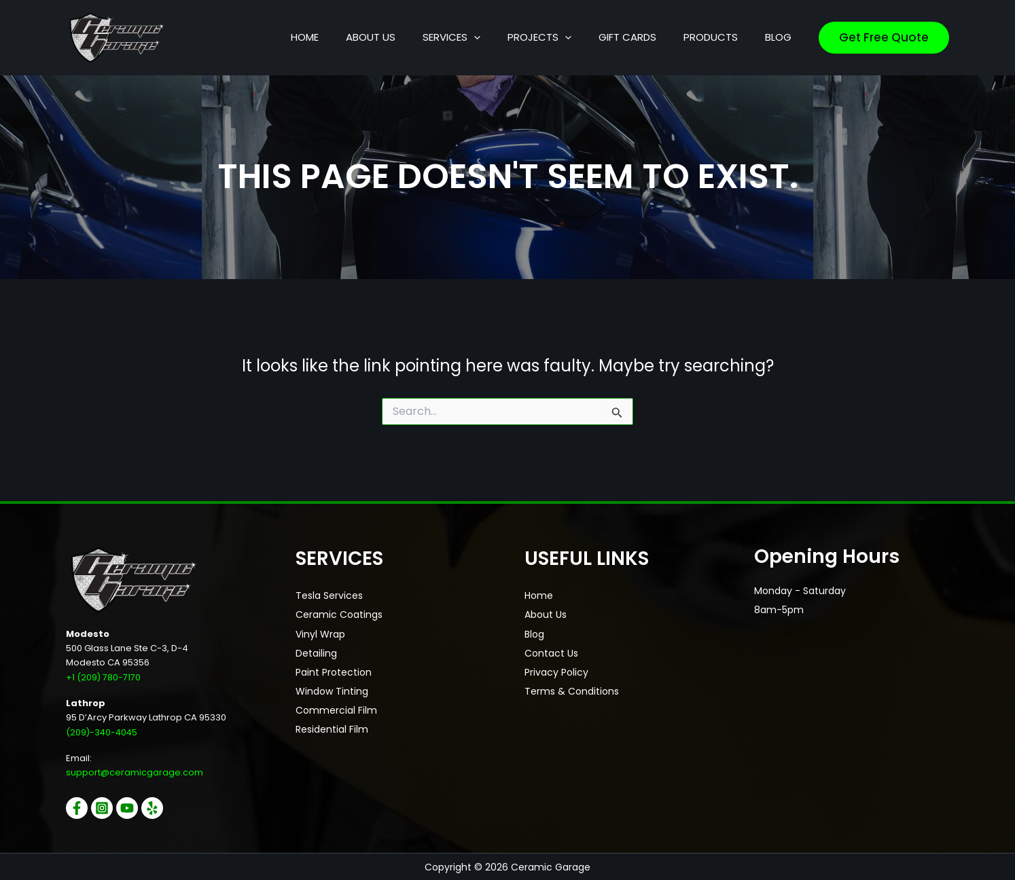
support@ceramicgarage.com (134, 772)
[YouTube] (134, 807)
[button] (535, 37)
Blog (534, 633)
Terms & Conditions (571, 690)
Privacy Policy (556, 671)
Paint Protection (334, 671)
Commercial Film (336, 709)
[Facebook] (77, 807)
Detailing (316, 652)
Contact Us (551, 652)
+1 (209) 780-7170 (103, 677)
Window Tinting (332, 690)
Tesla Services (329, 595)
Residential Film (332, 728)
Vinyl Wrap (320, 633)
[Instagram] (105, 807)
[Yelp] (162, 807)
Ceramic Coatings (339, 614)
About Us (545, 614)
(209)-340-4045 (103, 731)
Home (538, 595)
